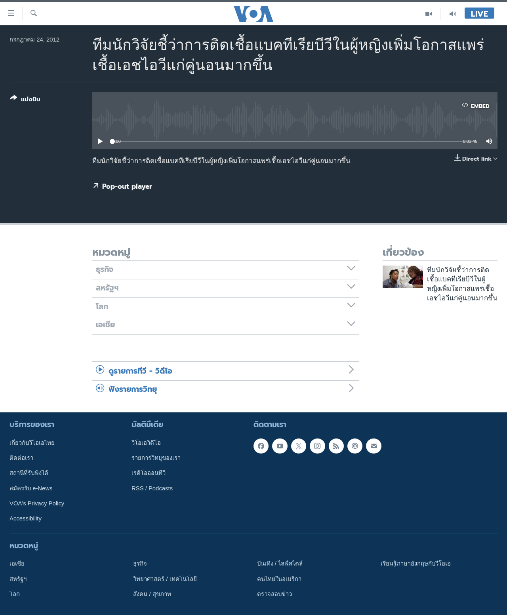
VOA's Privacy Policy (37, 503)
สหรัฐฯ (18, 578)
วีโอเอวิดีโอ (146, 442)
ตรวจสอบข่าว (274, 593)
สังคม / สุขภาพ (152, 593)
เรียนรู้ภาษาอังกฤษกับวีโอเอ (416, 563)
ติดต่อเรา (21, 458)
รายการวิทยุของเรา (156, 458)
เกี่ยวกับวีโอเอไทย (32, 442)
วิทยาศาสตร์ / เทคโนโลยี (164, 578)
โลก (15, 593)
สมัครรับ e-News (31, 488)
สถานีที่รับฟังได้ (29, 473)
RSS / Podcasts (152, 488)
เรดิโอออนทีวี (149, 473)
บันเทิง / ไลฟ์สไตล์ (280, 563)
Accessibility (26, 518)
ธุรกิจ (140, 563)
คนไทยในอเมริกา (279, 578)
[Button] (25, 100)
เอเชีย (17, 563)
